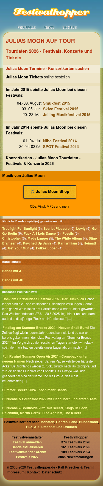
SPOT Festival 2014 (61, 147)
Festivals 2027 (27, 457)
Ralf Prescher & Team (75, 467)
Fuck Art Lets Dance (40, 233)
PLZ (29, 427)
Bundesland (88, 422)
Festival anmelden (27, 442)
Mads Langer (37, 238)
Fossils (68, 233)
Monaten (47, 422)
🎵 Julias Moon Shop (49, 192)
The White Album (68, 238)
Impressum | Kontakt (23, 472)
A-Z (37, 427)
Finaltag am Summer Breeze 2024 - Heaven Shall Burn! (45, 327)
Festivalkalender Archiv (27, 452)
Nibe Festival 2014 (60, 141)
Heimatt (89, 243)
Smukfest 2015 (56, 103)
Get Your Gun (18, 248)
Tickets (69, 27)
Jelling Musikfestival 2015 (67, 115)
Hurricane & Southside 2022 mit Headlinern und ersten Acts (49, 399)
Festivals (26, 27)
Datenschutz (52, 472)
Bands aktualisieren (27, 447)
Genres (62, 422)
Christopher (11, 238)
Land (73, 422)
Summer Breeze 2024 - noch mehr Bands (34, 390)
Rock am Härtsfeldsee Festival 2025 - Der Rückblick (43, 299)
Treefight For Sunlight (19, 228)
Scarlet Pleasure (56, 228)
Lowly (80, 228)
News (49, 27)
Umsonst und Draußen (59, 427)
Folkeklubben (47, 248)
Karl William (67, 243)
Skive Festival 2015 (61, 109)
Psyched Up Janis (37, 243)
